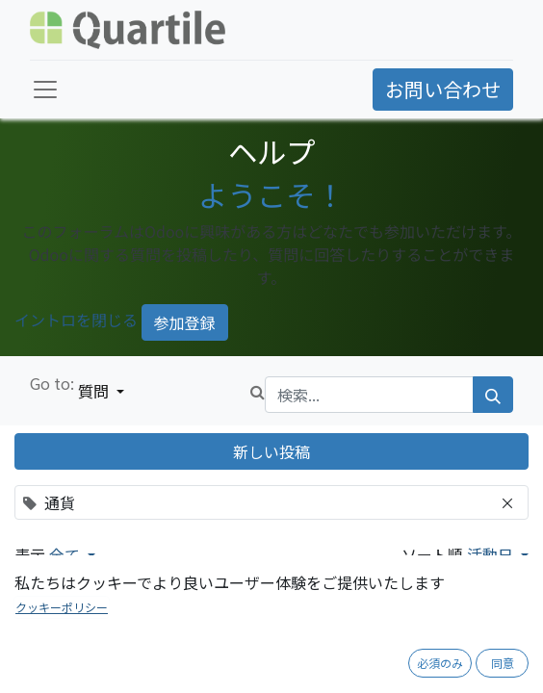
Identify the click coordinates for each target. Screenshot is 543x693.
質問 (95, 390)
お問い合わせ (443, 89)
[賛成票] (47, 681)
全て (66, 554)
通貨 (53, 657)
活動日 (492, 554)
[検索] (493, 394)
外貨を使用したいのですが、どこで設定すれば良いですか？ (277, 619)
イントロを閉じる (76, 319)
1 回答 (510, 680)
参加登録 (185, 322)
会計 (90, 657)
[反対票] (77, 681)
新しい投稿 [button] (271, 451)
